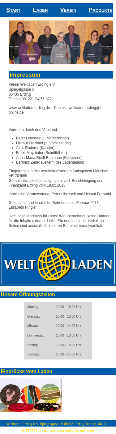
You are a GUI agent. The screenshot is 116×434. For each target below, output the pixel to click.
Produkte (101, 10)
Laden (40, 10)
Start (13, 10)
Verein (68, 10)
